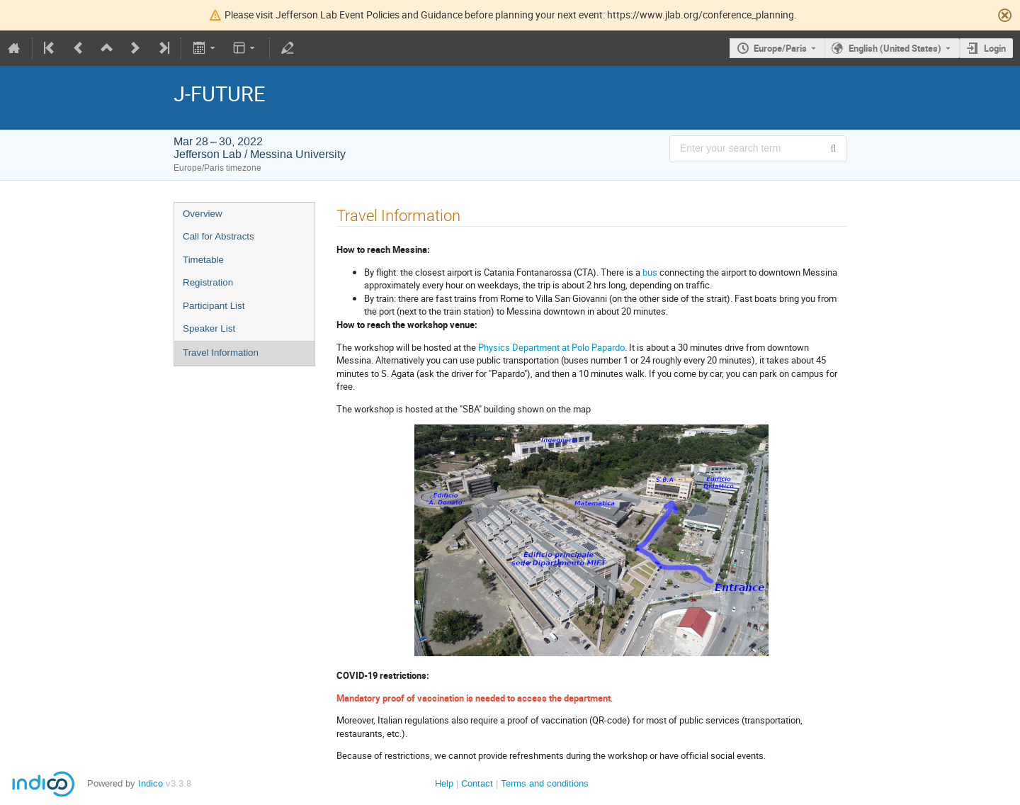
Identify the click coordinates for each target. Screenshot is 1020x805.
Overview (202, 213)
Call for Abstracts (218, 236)
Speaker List (209, 328)
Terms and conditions (545, 783)
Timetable (203, 259)
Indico (150, 783)
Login (995, 48)
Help (444, 783)
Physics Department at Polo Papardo (551, 347)
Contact (477, 783)
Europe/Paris (780, 48)
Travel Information (221, 352)
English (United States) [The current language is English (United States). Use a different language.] (895, 48)
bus (649, 272)
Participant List (213, 305)
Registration (208, 282)
